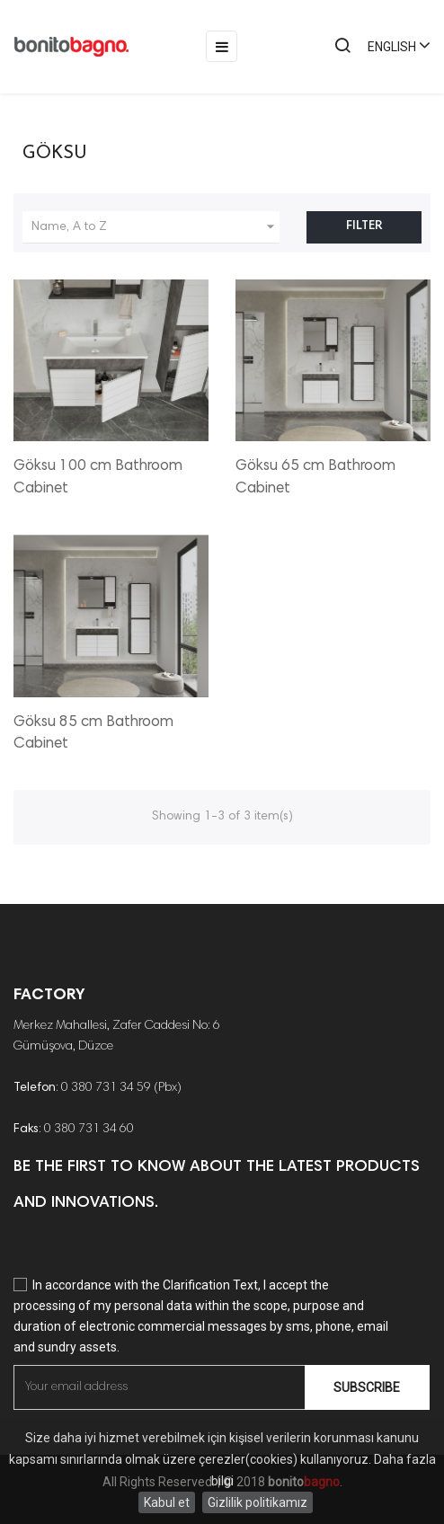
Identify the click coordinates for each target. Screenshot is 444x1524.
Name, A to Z (155, 227)
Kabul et (167, 1502)
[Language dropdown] (391, 46)
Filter (364, 226)
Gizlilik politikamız (257, 1502)
